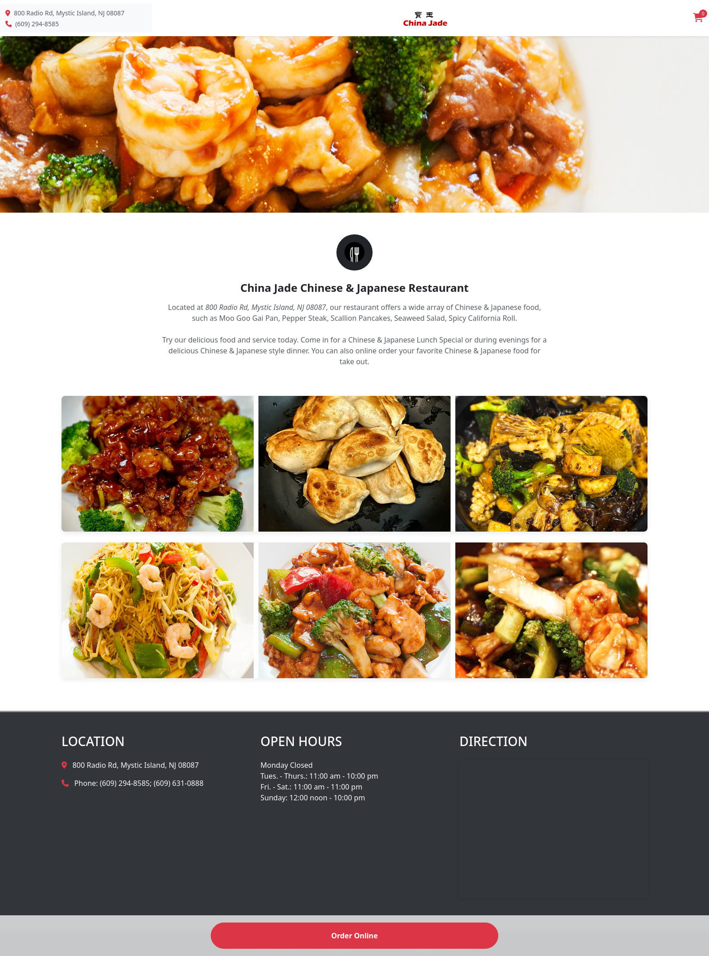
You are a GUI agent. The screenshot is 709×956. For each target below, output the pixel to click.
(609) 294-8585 (37, 23)
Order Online (354, 936)
